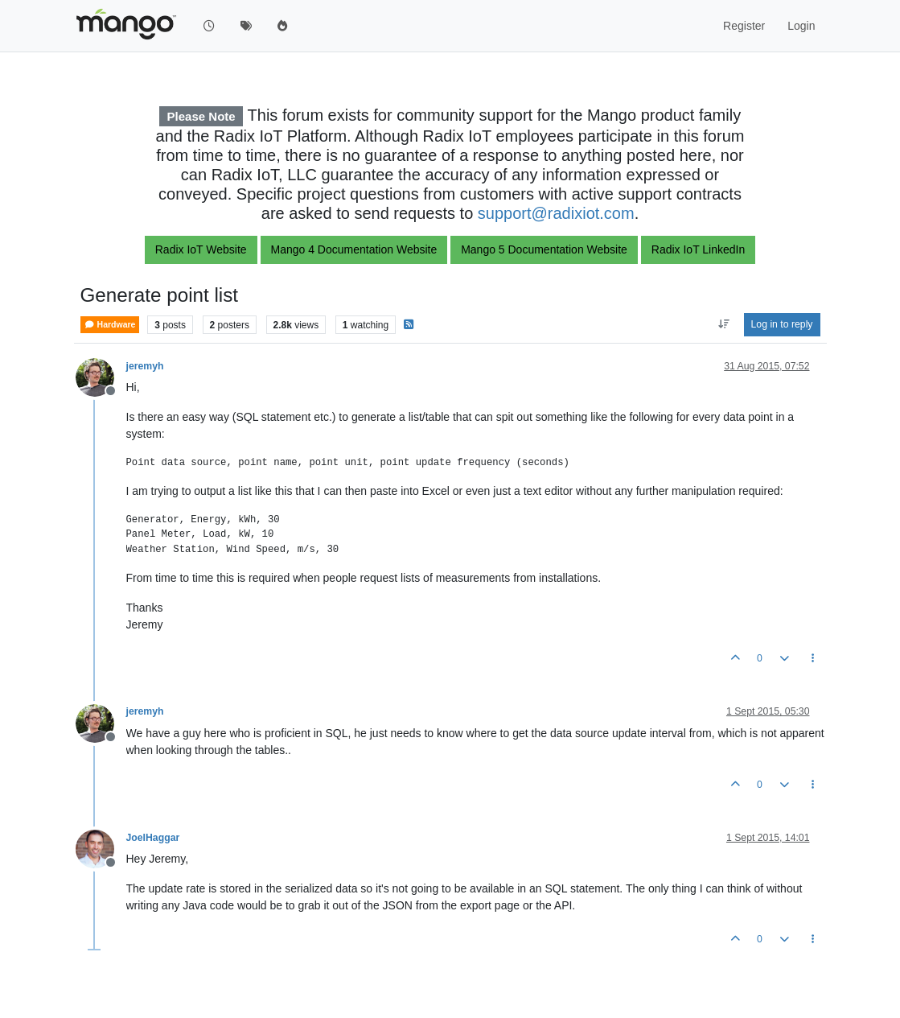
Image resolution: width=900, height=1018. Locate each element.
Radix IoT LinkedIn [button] (698, 249)
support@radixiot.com (556, 213)
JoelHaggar (153, 837)
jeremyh (145, 366)
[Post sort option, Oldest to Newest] (723, 324)
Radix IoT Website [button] (201, 249)
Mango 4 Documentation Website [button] (354, 249)
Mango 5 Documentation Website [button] (544, 249)
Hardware (110, 324)
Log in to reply (782, 324)
